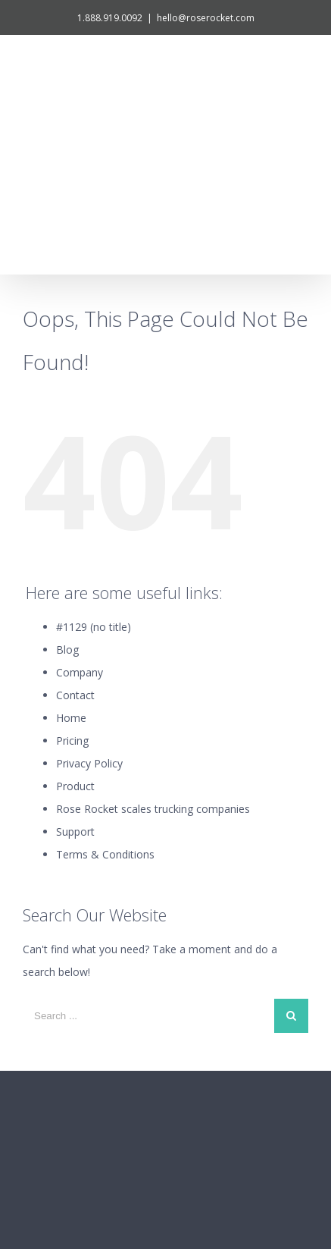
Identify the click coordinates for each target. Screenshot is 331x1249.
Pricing (72, 604)
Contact (75, 558)
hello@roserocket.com (205, 17)
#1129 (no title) (93, 490)
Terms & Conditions (105, 718)
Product (75, 649)
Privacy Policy (89, 627)
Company (79, 536)
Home (71, 581)
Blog (67, 513)
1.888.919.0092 (109, 17)
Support (75, 695)
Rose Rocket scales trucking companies (153, 672)
